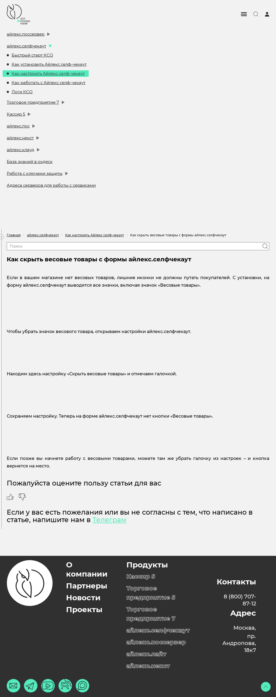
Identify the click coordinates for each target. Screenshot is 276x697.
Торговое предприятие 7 (33, 102)
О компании (87, 569)
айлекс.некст (20, 137)
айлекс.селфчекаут (26, 45)
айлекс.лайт (146, 654)
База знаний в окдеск (30, 161)
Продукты (147, 564)
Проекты (84, 609)
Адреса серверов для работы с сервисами (51, 185)
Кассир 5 (16, 114)
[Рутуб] (65, 685)
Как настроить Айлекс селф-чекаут (48, 73)
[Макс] (82, 685)
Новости (83, 597)
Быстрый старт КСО (32, 55)
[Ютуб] (48, 685)
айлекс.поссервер (25, 34)
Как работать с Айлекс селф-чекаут (48, 82)
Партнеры (86, 585)
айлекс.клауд (20, 149)
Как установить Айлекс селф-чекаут (49, 64)
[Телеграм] (30, 685)
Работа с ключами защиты (35, 173)
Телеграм (109, 520)
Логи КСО (22, 91)
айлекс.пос (18, 126)
